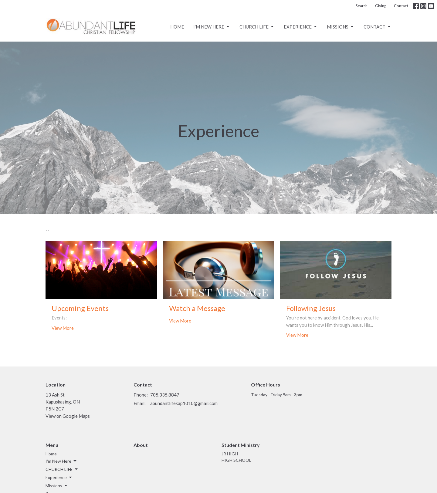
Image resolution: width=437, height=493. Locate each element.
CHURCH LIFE (257, 27)
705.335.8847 (164, 394)
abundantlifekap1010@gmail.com (184, 403)
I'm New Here (211, 27)
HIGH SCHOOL (236, 460)
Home (177, 26)
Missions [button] (57, 486)
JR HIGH (230, 453)
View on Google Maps (68, 416)
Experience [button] (59, 477)
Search (362, 5)
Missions (340, 27)
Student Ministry (241, 445)
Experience (301, 27)
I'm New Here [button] (61, 461)
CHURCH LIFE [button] (62, 469)
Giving (380, 5)
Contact (401, 5)
